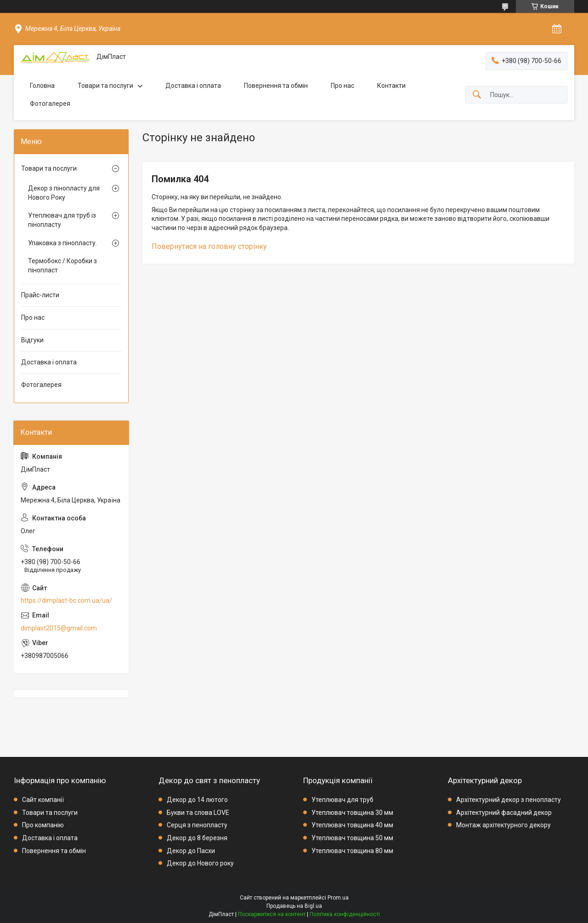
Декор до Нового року (200, 863)
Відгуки (32, 340)
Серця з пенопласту (197, 825)
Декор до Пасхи (191, 850)
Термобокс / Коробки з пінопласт (62, 265)
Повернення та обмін (276, 85)
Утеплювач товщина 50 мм (352, 838)
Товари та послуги (105, 85)
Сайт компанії (43, 799)
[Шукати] (476, 95)
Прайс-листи (40, 295)
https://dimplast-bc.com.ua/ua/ (66, 600)
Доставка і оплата (193, 85)
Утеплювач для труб (342, 799)
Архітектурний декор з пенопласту (508, 799)
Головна (42, 85)
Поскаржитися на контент (271, 914)
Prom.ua (338, 897)
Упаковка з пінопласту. (62, 243)
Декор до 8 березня (197, 838)
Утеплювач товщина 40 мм (352, 825)
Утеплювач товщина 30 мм (352, 812)
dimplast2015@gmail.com (59, 628)
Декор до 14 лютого (197, 799)
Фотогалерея (50, 103)
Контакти (391, 85)
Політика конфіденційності (345, 914)
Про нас (342, 85)
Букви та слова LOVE (198, 812)
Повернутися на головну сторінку (209, 246)
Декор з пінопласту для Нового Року (64, 193)
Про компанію (43, 825)
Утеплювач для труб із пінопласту (62, 220)
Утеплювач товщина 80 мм (352, 850)
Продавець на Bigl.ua (294, 906)
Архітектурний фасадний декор (504, 812)
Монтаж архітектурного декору (503, 825)
